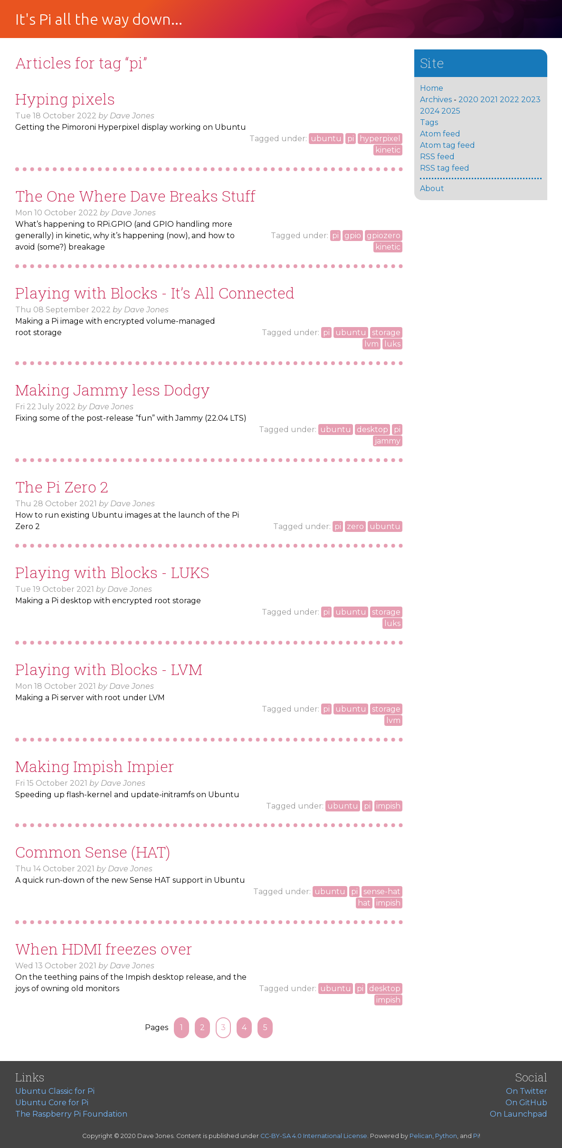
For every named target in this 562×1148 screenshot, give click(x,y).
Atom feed (440, 133)
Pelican (421, 1135)
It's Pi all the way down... (98, 19)
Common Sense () (92, 851)
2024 (429, 111)
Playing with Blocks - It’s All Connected (155, 292)
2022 (509, 99)
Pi (476, 1135)
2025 (450, 111)
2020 (468, 99)
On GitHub (526, 1102)
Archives (436, 99)
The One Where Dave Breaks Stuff (135, 195)
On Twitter (526, 1091)
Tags (429, 122)
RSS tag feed (444, 168)
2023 (531, 99)
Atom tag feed (447, 145)
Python (446, 1135)
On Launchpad (518, 1114)
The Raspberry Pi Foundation (71, 1114)
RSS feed (437, 156)
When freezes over (103, 948)
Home (431, 88)
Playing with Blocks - (112, 572)
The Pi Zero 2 (61, 486)
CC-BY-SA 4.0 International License (313, 1135)
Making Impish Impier (94, 766)
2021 (489, 99)
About (432, 188)
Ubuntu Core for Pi (51, 1102)
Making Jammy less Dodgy (112, 389)
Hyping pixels (65, 98)
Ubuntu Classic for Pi (55, 1091)
